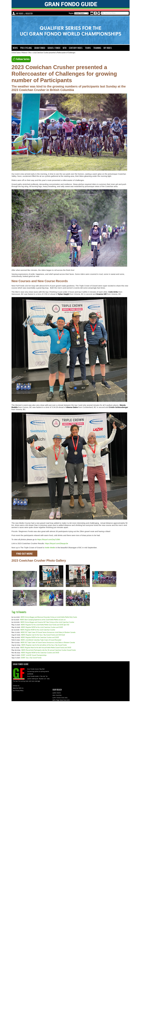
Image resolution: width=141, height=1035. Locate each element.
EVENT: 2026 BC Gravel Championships (33, 655)
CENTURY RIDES (75, 48)
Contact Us (16, 686)
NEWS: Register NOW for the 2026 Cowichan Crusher (37, 630)
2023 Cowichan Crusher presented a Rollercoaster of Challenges (54, 52)
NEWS (15, 48)
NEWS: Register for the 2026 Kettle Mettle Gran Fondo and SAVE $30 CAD (45, 625)
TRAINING (97, 48)
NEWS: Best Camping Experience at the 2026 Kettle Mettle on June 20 (43, 620)
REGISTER (29, 13)
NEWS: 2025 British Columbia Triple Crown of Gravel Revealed (41, 640)
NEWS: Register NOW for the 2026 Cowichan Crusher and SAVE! (42, 627)
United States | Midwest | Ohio (21, 52)
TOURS (88, 48)
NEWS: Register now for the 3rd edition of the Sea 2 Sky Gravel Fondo (44, 645)
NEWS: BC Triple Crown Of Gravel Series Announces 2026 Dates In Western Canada (48, 632)
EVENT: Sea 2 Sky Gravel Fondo (31, 658)
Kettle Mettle (50, 547)
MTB (64, 48)
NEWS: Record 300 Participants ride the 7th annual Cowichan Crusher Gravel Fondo (48, 650)
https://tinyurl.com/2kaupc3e (56, 543)
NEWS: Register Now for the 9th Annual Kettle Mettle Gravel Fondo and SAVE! (45, 647)
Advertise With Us (18, 688)
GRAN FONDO (39, 48)
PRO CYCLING (26, 48)
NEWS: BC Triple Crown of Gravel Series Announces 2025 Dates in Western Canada (48, 642)
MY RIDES (19, 13)
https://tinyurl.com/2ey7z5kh (48, 539)
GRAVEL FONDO (54, 48)
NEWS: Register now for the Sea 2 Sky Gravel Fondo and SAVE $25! (43, 635)
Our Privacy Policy (18, 690)
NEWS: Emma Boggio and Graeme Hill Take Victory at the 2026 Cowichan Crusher (47, 622)
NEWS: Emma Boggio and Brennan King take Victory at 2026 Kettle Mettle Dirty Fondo (49, 617)
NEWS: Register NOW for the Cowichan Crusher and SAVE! (40, 637)
